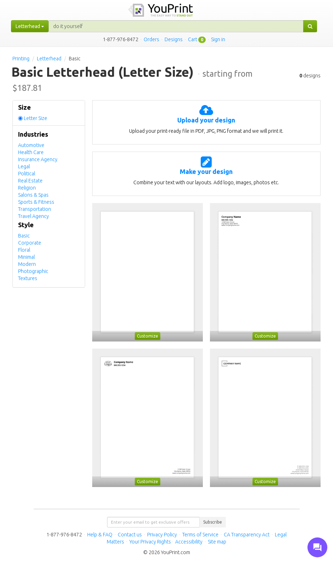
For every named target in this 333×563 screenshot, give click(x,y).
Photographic (33, 271)
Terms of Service (200, 534)
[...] (176, 26)
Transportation (34, 209)
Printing (20, 58)
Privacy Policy (162, 534)
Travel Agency (33, 216)
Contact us (130, 534)
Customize (147, 336)
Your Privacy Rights (150, 542)
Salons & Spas (33, 195)
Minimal (26, 257)
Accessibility (188, 542)
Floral (24, 250)
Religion (27, 188)
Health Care (31, 152)
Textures (27, 278)
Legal (24, 166)
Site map (217, 542)
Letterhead (49, 58)
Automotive (31, 145)
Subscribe (212, 522)
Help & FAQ (99, 534)
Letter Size (35, 118)
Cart (192, 39)
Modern (27, 264)
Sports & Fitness (36, 202)
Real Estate (30, 181)
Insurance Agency (37, 159)
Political (26, 173)
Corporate (29, 243)
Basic (24, 236)
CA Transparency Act (247, 534)
